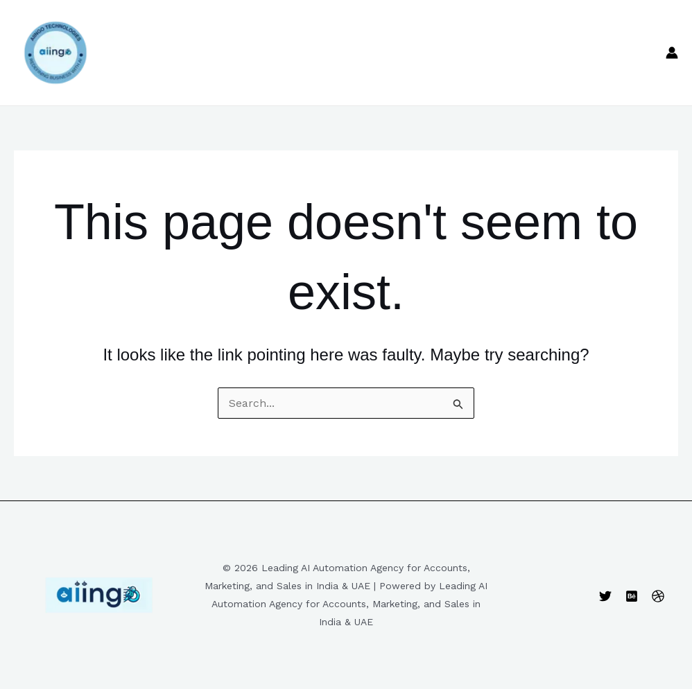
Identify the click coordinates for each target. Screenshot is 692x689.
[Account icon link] (672, 52)
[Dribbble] (658, 596)
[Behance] (631, 596)
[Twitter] (605, 596)
